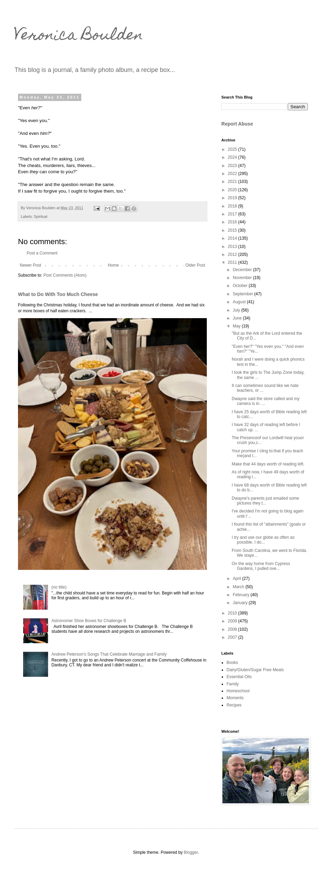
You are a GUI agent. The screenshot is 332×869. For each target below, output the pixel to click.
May (237, 326)
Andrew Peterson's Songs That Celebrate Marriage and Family (109, 654)
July (237, 310)
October (241, 285)
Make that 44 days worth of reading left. (268, 464)
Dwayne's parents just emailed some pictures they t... (265, 501)
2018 (233, 206)
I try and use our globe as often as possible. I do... (263, 540)
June (238, 318)
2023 (233, 165)
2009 (233, 621)
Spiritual (40, 216)
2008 (233, 629)
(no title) (59, 587)
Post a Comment (42, 253)
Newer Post (30, 265)
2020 (233, 189)
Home (113, 265)
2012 (233, 254)
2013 (233, 246)
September (243, 294)
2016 (233, 222)
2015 (233, 230)
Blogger (191, 852)
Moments (235, 697)
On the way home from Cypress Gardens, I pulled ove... (261, 566)
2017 (233, 214)
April (237, 578)
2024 (233, 157)
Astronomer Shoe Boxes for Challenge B (89, 620)
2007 (233, 637)
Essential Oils (239, 676)
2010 (233, 613)
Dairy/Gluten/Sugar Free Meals (255, 669)
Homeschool (238, 690)
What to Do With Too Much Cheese (58, 294)
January (241, 602)
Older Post (195, 265)
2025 (233, 149)
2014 (233, 238)
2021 (233, 181)
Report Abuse (237, 124)
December (243, 269)
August (240, 301)
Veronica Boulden (78, 36)
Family (233, 684)
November (243, 277)
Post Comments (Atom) (64, 275)
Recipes (234, 705)
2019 (233, 197)
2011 (233, 262)
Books (232, 662)
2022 (233, 173)
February (241, 594)
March (239, 586)
